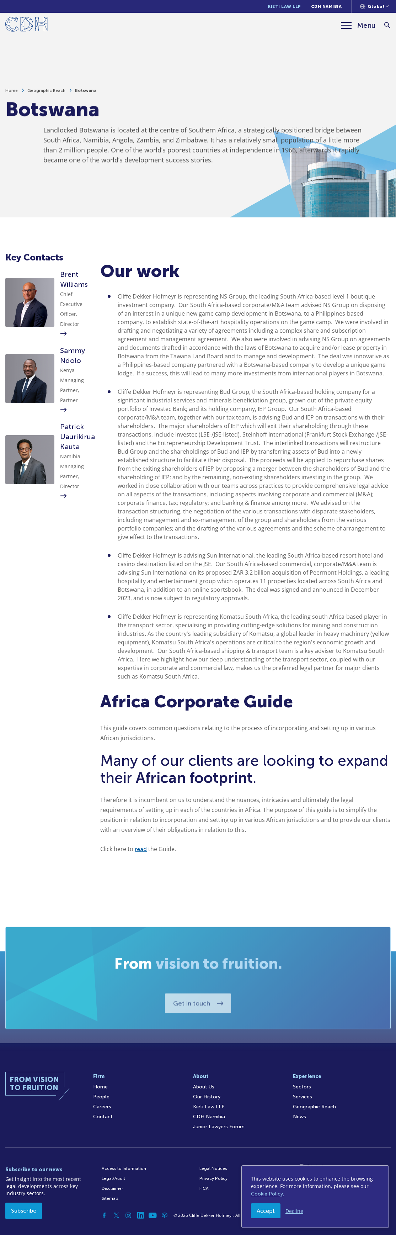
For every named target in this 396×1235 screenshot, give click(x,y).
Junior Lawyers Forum (219, 1127)
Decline (294, 1211)
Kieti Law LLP (284, 6)
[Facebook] (104, 1215)
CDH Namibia (326, 6)
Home (11, 93)
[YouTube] (152, 1215)
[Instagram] (128, 1215)
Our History (206, 1097)
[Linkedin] (140, 1215)
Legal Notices (213, 1168)
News (299, 1117)
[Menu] (358, 25)
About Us (203, 1087)
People (101, 1097)
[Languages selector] (374, 6)
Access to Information (124, 1168)
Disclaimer (112, 1188)
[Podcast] (164, 1215)
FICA (204, 1188)
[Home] (26, 25)
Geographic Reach (46, 93)
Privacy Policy (213, 1178)
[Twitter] (116, 1215)
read (141, 849)
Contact (103, 1117)
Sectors (302, 1087)
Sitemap (110, 1198)
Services (302, 1097)
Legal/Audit (113, 1178)
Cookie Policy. (267, 1194)
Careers (102, 1107)
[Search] (387, 25)
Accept (266, 1211)
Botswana (85, 93)
